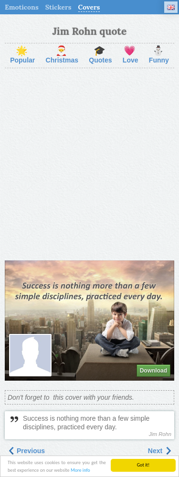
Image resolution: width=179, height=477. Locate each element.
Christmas (62, 55)
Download (153, 370)
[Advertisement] (89, 164)
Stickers (58, 7)
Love (130, 55)
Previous (26, 451)
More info (80, 470)
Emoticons (22, 7)
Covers (89, 7)
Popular (22, 55)
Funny (159, 55)
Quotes (100, 55)
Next (160, 451)
